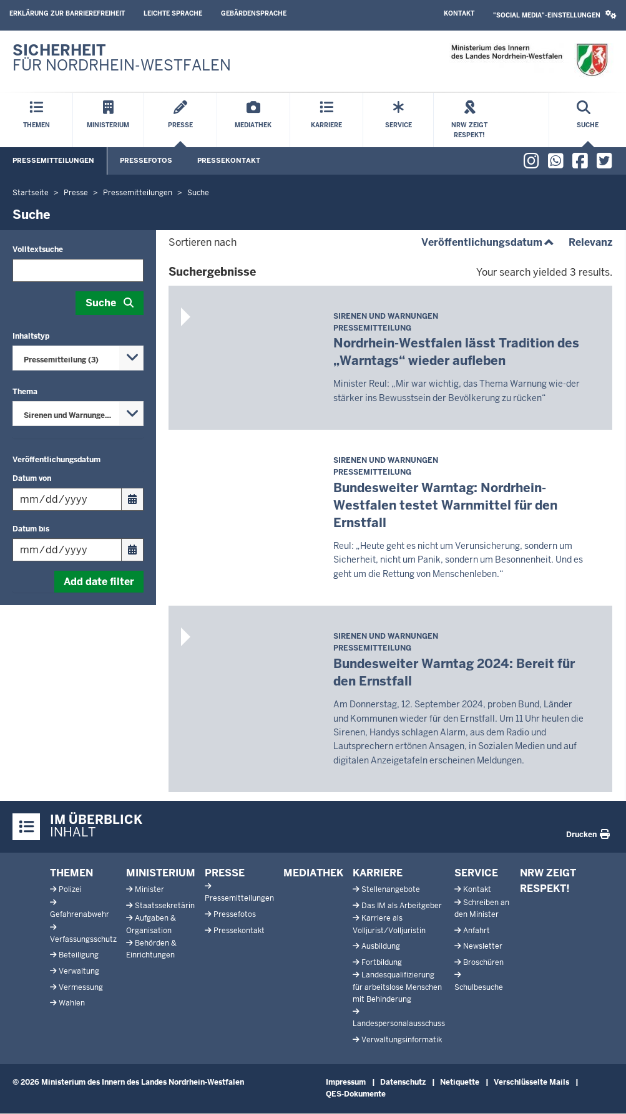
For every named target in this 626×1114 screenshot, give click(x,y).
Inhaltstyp (30, 336)
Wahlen (72, 1003)
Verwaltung (79, 971)
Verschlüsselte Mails (531, 1082)
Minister (149, 889)
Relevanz (590, 242)
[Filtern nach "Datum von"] (67, 499)
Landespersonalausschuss (399, 1024)
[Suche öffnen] (587, 120)
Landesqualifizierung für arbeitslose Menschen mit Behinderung (397, 987)
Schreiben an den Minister (481, 908)
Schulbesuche (478, 987)
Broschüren (483, 962)
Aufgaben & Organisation (151, 924)
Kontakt (459, 13)
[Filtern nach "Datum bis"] (67, 549)
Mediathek (313, 872)
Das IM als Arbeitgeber (401, 906)
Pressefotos (146, 160)
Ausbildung (380, 946)
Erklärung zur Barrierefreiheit (67, 13)
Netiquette (459, 1082)
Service (476, 872)
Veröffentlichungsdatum (56, 460)
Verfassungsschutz (83, 939)
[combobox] (78, 358)
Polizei (70, 889)
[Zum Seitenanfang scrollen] (601, 1091)
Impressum (346, 1082)
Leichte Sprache (173, 13)
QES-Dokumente (356, 1094)
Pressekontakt (228, 160)
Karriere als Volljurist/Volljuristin (389, 924)
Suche (101, 302)
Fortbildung (381, 962)
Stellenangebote (390, 889)
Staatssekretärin (165, 906)
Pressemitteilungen (53, 160)
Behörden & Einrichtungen (151, 949)
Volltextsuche (37, 249)
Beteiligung (79, 955)
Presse (225, 872)
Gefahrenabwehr (79, 914)
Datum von (31, 478)
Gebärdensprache (253, 13)
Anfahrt (476, 931)
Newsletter (482, 946)
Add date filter (99, 581)
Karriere (378, 872)
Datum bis (30, 529)
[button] (555, 15)
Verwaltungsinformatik (401, 1040)
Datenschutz (403, 1082)
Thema (24, 392)
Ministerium (160, 872)
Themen (71, 872)
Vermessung (81, 987)
